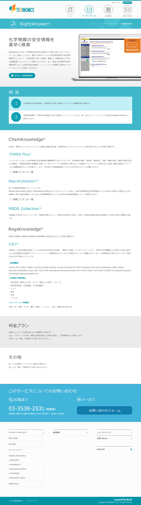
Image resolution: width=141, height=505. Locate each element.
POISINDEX (15, 473)
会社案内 (56, 432)
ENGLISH (101, 449)
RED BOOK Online (17, 478)
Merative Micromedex (17, 456)
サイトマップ (32, 501)
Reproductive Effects (18, 469)
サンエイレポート (16, 450)
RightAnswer (14, 484)
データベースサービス (109, 24)
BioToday (12, 444)
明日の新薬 (13, 438)
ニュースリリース (104, 432)
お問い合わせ (102, 438)
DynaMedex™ (15, 465)
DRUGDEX (14, 460)
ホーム (93, 24)
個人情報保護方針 (17, 501)
